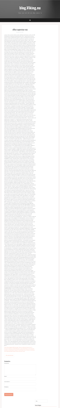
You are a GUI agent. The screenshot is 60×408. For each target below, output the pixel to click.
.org (41, 76)
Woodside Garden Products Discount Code (17, 351)
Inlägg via (42, 73)
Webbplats (6, 386)
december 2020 (43, 52)
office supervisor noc (44, 36)
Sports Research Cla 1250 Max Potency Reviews (21, 349)
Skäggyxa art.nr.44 (43, 42)
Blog (41, 65)
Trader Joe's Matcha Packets (23, 347)
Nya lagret (42, 39)
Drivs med (4, 406)
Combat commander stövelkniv (46, 41)
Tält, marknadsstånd (9, 355)
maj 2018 (42, 54)
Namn (5, 376)
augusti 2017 (42, 57)
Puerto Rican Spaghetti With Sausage (11, 347)
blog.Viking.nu (30, 7)
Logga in (41, 72)
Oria (10, 406)
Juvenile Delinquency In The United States (20, 348)
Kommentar (6, 363)
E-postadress (7, 381)
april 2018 (42, 56)
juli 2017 (41, 59)
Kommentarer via (44, 75)
